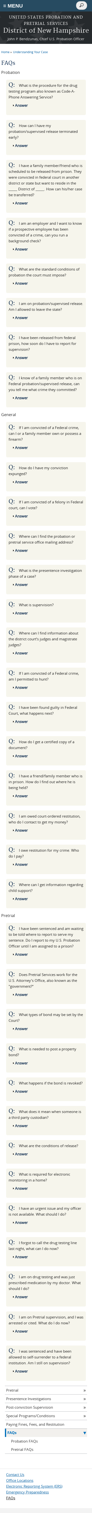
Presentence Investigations (28, 1398)
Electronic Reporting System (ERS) (34, 1486)
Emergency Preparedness (27, 1492)
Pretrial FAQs (22, 1449)
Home (5, 52)
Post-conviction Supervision (29, 1407)
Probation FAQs (24, 1441)
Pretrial (12, 1390)
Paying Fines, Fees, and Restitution (35, 1424)
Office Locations (19, 1480)
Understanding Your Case (30, 52)
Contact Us (15, 1474)
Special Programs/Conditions (30, 1415)
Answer (21, 105)
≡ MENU (13, 6)
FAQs (11, 1432)
